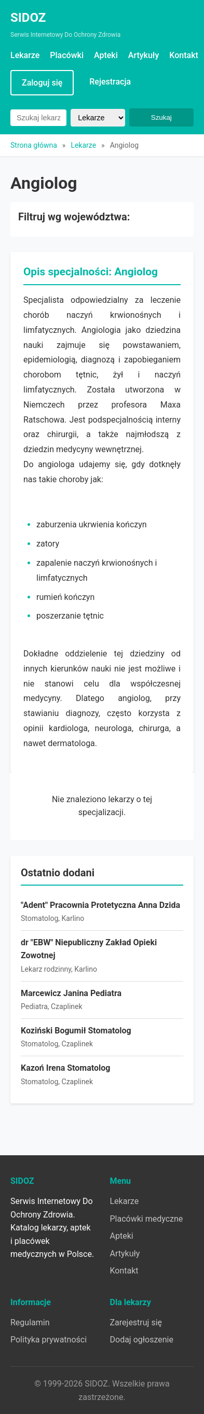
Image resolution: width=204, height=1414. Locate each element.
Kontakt (183, 55)
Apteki (106, 55)
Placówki (67, 55)
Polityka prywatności (48, 1340)
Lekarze (24, 55)
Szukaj (161, 117)
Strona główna (33, 145)
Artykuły (143, 55)
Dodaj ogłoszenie (141, 1340)
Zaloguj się (42, 83)
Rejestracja (110, 82)
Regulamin (30, 1322)
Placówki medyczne (146, 1219)
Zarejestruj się (136, 1322)
